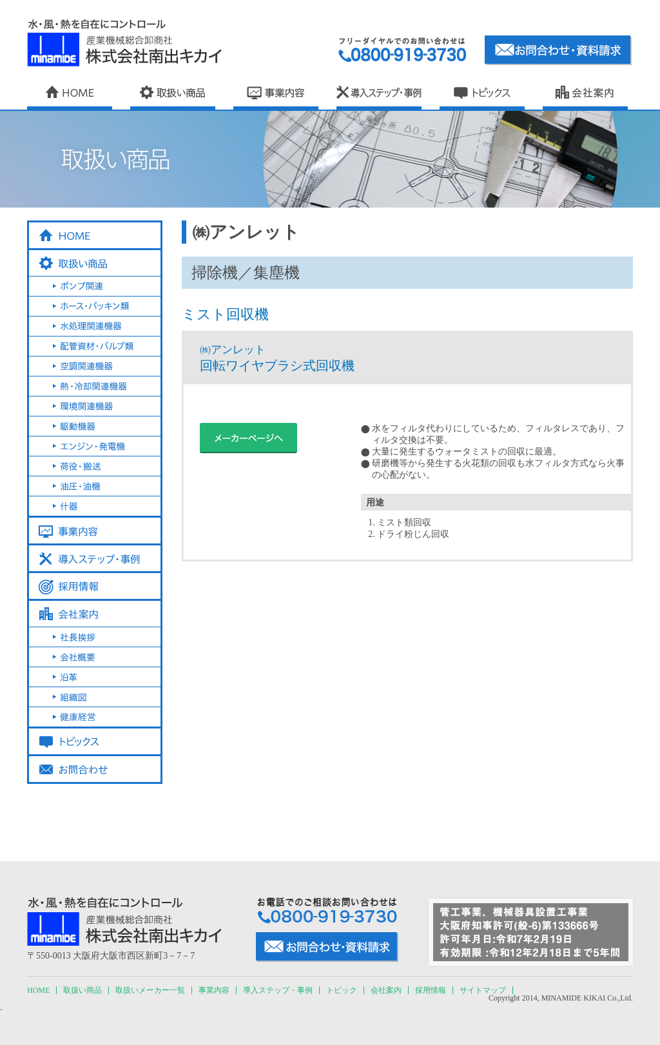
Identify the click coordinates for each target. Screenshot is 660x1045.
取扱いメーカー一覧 (150, 990)
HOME (38, 990)
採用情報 (430, 990)
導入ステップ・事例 (278, 990)
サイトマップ (483, 990)
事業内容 (214, 990)
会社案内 (386, 990)
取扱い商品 (82, 990)
